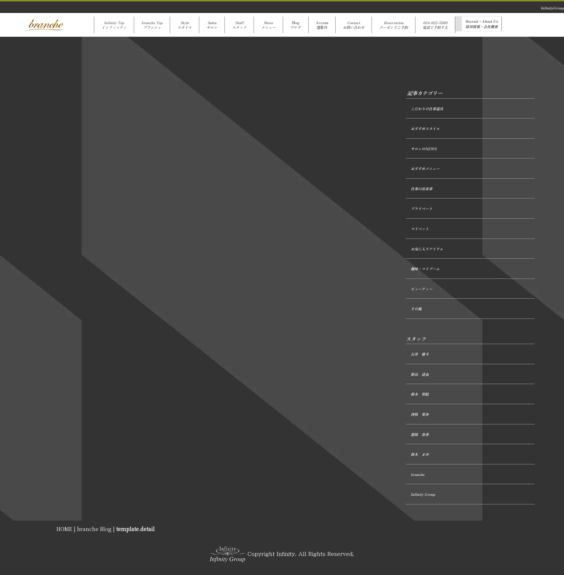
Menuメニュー (268, 25)
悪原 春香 (420, 434)
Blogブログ (295, 25)
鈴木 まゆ (420, 454)
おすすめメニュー (425, 168)
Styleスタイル (184, 25)
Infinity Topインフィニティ (114, 25)
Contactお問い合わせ (353, 25)
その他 (416, 308)
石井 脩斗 (420, 354)
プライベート (421, 208)
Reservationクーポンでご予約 (393, 25)
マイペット (420, 228)
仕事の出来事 (421, 188)
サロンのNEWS (423, 148)
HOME (64, 528)
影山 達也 (420, 374)
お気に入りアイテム (427, 248)
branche (417, 474)
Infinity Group (423, 494)
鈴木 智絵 (420, 394)
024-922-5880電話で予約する (435, 25)
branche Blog (94, 528)
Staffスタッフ (239, 25)
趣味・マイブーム (425, 268)
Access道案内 (322, 25)
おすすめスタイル (425, 128)
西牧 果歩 (420, 414)
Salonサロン (211, 25)
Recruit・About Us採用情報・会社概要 (481, 23)
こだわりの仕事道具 (427, 108)
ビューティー (421, 288)
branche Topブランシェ (152, 25)
